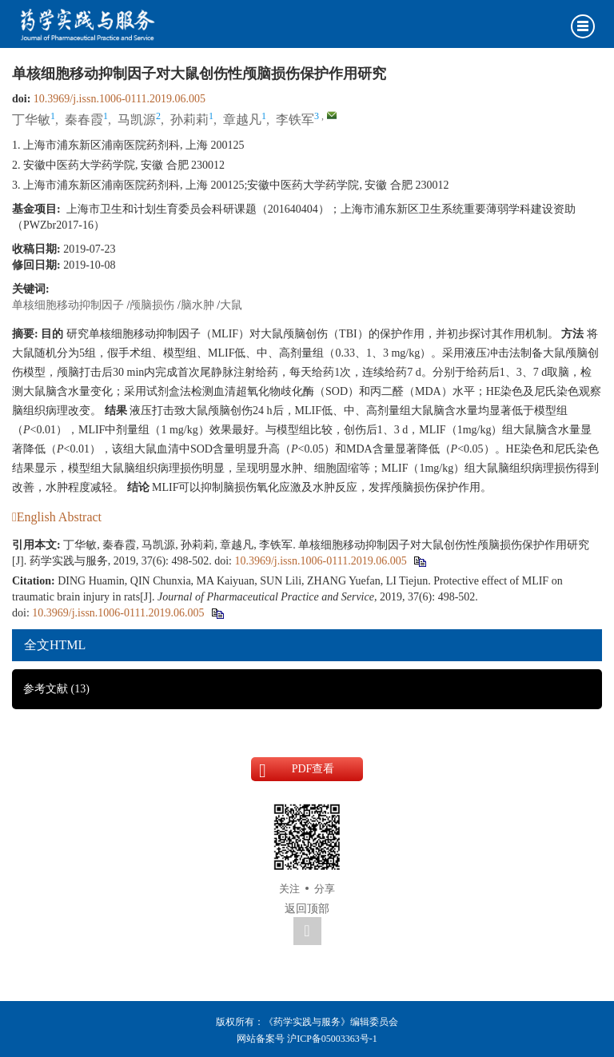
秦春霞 (84, 119)
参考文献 (56, 689)
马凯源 (137, 119)
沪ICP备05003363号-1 (332, 1038)
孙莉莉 (189, 119)
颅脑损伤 (152, 305)
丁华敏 (31, 119)
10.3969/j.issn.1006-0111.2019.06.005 (119, 99)
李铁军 (295, 119)
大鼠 (231, 305)
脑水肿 (197, 305)
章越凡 (242, 119)
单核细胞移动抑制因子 (68, 305)
